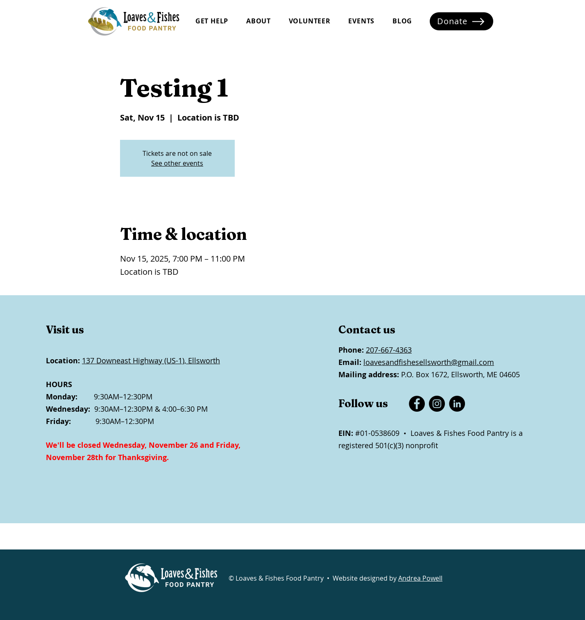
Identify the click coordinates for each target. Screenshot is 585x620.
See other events (177, 163)
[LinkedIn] (457, 404)
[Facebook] (417, 404)
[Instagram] (437, 404)
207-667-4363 (389, 350)
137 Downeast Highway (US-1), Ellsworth (151, 360)
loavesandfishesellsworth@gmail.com (428, 362)
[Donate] (461, 21)
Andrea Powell (420, 578)
